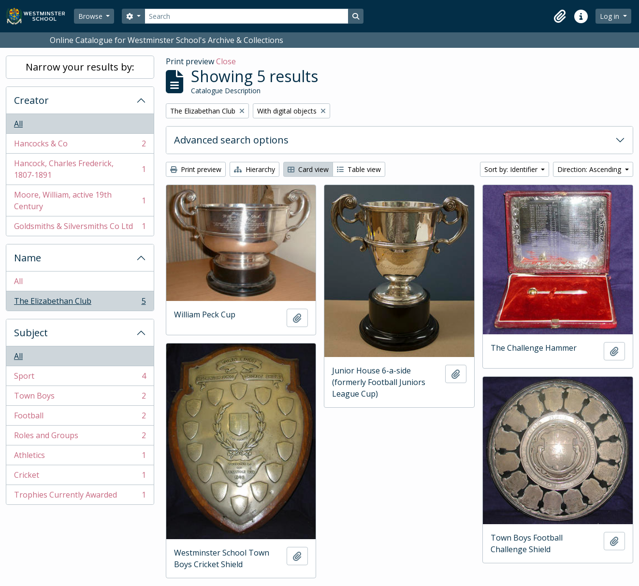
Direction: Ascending (590, 169)
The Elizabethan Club (80, 303)
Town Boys (80, 398)
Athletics (80, 457)
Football (80, 418)
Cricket (80, 477)
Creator (31, 100)
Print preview (195, 169)
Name (27, 257)
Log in (610, 16)
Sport (80, 378)
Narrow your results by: (80, 66)
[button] (559, 16)
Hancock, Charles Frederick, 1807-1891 (80, 169)
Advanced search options (231, 139)
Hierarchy (254, 169)
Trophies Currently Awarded (80, 496)
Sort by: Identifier (511, 169)
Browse (91, 16)
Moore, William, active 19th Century (80, 200)
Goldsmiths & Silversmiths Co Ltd (80, 228)
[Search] (247, 16)
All (18, 123)
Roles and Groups (80, 437)
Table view (359, 169)
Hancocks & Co (80, 146)
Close (226, 61)
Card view (308, 169)
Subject (31, 332)
